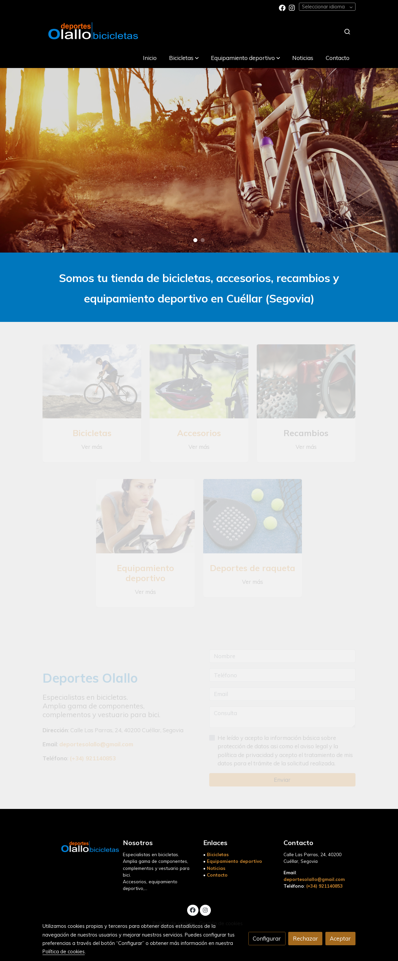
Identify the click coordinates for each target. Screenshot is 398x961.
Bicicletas (218, 854)
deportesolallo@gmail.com (314, 879)
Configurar (267, 938)
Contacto (217, 875)
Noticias (216, 868)
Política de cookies (64, 951)
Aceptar (340, 938)
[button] (184, 58)
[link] (92, 31)
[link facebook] (282, 7)
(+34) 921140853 (324, 886)
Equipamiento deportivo (234, 861)
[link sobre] (78, 845)
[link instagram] (292, 7)
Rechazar (305, 938)
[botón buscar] (347, 31)
